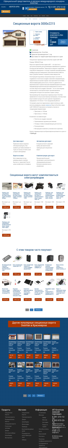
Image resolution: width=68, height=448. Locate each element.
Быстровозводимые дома (28, 430)
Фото (40, 431)
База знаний (42, 434)
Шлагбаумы (8, 435)
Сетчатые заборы (10, 433)
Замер (44, 417)
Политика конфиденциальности (45, 440)
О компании (42, 412)
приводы (24, 426)
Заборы (24, 439)
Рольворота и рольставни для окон (26, 435)
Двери (7, 430)
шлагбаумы (25, 422)
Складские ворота (10, 424)
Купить (37, 42)
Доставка (45, 422)
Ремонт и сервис (45, 425)
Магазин (41, 415)
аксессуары (25, 424)
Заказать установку (36, 38)
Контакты (41, 436)
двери (24, 419)
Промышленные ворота (9, 420)
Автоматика (8, 437)
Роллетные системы (8, 427)
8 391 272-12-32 (58, 7)
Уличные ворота (10, 417)
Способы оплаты (44, 429)
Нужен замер (38, 31)
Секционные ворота (8, 413)
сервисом (48, 105)
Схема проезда (32, 9)
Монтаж (44, 420)
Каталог (6, 11)
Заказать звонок (60, 9)
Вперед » (38, 309)
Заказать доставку (36, 34)
